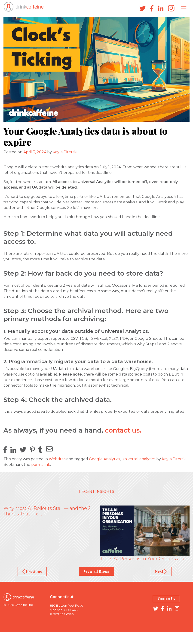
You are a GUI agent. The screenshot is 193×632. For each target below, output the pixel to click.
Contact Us (166, 598)
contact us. (123, 430)
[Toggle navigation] (183, 7)
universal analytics (138, 459)
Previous (32, 571)
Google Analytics (104, 459)
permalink (40, 464)
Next (161, 571)
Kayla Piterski (65, 152)
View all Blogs (96, 571)
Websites (57, 459)
